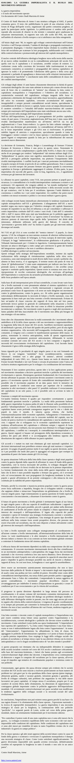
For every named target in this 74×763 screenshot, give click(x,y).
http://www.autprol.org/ (11, 760)
